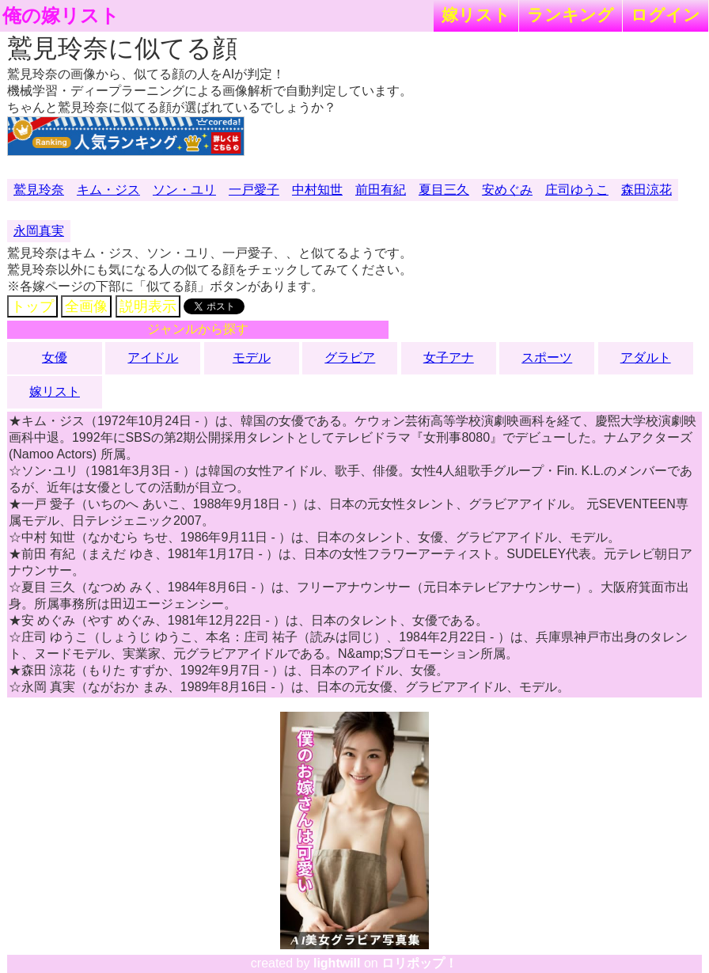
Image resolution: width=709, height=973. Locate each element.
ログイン (665, 15)
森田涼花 (646, 189)
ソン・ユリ (184, 189)
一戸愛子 (254, 189)
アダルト (645, 357)
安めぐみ (507, 189)
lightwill (337, 963)
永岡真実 (38, 231)
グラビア (349, 357)
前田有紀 (380, 189)
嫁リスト (476, 15)
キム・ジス (108, 189)
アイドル (152, 357)
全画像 (86, 306)
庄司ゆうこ (577, 189)
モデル (252, 357)
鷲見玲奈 (38, 189)
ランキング (570, 15)
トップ (32, 306)
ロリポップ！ (419, 963)
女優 (54, 357)
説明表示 (147, 306)
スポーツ (546, 357)
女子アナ (448, 357)
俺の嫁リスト (60, 16)
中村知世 (317, 189)
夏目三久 (444, 189)
